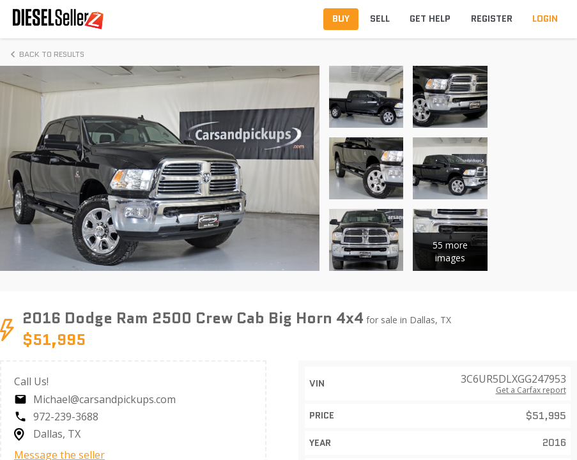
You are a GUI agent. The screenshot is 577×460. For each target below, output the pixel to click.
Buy (341, 18)
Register (491, 18)
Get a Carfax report (531, 390)
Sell (380, 18)
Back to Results (45, 54)
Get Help (430, 18)
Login (545, 18)
